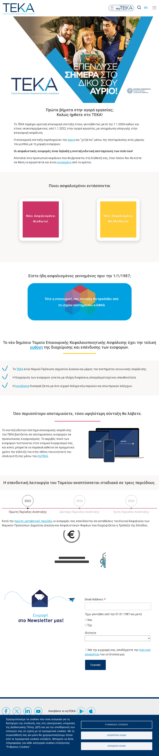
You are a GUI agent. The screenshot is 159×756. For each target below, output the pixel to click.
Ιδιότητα (90, 633)
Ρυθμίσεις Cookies (116, 724)
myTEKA (42, 456)
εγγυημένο (64, 162)
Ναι (89, 620)
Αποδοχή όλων (116, 746)
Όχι (89, 625)
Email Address (95, 599)
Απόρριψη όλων (116, 735)
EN (146, 7)
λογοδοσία (22, 386)
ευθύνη (36, 347)
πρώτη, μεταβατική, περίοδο (33, 521)
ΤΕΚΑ (19, 369)
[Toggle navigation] (154, 7)
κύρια (71, 139)
